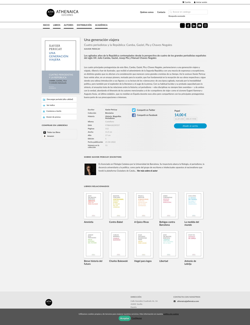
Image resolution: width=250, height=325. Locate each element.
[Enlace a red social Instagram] (205, 25)
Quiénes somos (147, 12)
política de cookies (171, 314)
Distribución (84, 25)
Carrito (186, 2)
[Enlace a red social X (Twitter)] (182, 25)
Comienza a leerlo (52, 111)
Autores (69, 25)
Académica (101, 25)
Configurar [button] (137, 318)
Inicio (46, 25)
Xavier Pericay (92, 49)
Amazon (50, 136)
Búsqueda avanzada (177, 16)
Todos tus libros (53, 132)
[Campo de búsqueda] (188, 12)
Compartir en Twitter (143, 110)
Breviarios (109, 113)
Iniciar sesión (200, 2)
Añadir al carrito (190, 126)
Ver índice (49, 105)
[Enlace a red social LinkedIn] (193, 25)
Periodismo (110, 118)
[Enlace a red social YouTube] (199, 25)
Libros (56, 25)
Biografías (117, 116)
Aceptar (124, 318)
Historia (108, 116)
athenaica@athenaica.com (188, 301)
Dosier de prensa (52, 117)
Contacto (161, 12)
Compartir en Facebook (144, 115)
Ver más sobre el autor (147, 170)
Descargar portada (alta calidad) (58, 99)
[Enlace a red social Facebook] (188, 25)
